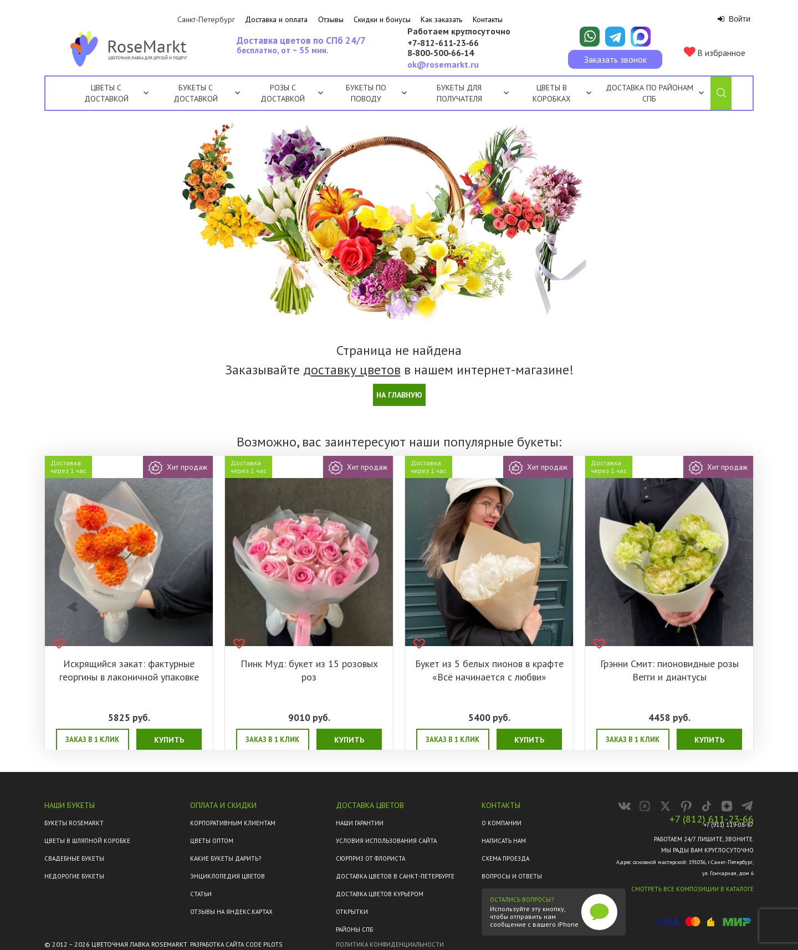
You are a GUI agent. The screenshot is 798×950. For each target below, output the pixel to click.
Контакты (488, 19)
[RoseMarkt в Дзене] (726, 806)
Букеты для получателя (473, 93)
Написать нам (504, 841)
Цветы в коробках (552, 93)
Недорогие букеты (74, 876)
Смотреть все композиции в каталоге (692, 889)
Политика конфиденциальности (390, 944)
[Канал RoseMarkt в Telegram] (747, 806)
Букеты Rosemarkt (74, 823)
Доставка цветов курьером (379, 894)
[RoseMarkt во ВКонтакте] (624, 806)
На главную (399, 395)
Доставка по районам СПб (649, 93)
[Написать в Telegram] (615, 37)
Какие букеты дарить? (225, 858)
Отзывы (331, 19)
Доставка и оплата (276, 19)
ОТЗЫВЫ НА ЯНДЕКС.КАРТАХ (231, 912)
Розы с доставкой (282, 93)
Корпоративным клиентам (232, 823)
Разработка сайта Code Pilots (236, 944)
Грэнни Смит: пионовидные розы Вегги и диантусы (669, 670)
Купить (169, 740)
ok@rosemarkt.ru (443, 64)
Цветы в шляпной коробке (87, 841)
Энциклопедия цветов (227, 876)
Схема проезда (505, 858)
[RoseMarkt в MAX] (644, 806)
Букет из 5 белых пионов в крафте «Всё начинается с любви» (489, 670)
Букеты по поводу (376, 93)
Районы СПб (354, 929)
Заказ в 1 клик (92, 739)
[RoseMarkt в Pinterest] (685, 806)
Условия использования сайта (386, 841)
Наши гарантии (359, 823)
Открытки (352, 912)
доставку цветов (352, 369)
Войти (734, 18)
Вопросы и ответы (512, 876)
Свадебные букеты (74, 858)
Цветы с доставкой (106, 93)
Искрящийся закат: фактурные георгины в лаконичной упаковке (129, 670)
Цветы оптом (211, 841)
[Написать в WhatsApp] (590, 37)
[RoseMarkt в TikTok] (706, 806)
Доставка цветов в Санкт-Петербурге (395, 876)
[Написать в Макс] (641, 37)
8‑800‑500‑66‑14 (440, 53)
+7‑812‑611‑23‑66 (443, 43)
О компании (501, 823)
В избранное (714, 52)
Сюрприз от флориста (370, 858)
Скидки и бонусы (382, 19)
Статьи (201, 894)
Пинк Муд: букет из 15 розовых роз (309, 670)
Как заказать (441, 19)
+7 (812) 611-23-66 (711, 819)
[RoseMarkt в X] (665, 806)
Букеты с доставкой (195, 93)
